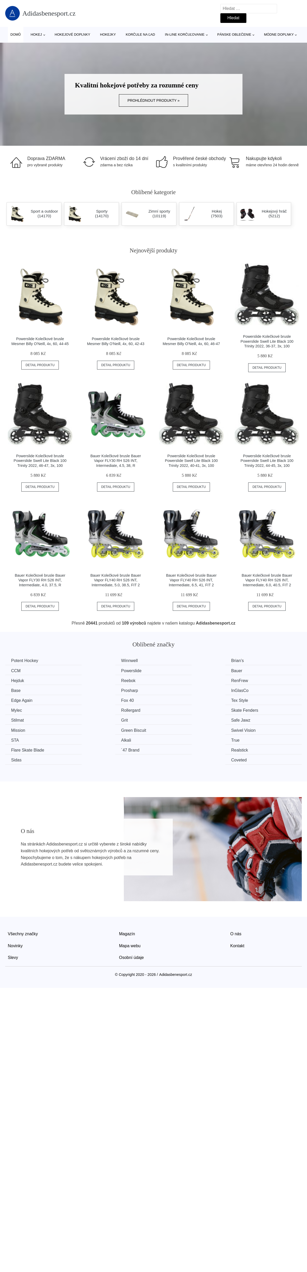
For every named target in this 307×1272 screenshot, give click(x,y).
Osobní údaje (131, 926)
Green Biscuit (176, 709)
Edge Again (22, 690)
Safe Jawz (21, 709)
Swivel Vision (252, 709)
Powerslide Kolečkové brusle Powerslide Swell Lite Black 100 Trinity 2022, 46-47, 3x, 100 (40, 461)
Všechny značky (23, 903)
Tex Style (172, 690)
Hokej (36, 34)
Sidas (169, 729)
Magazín (127, 903)
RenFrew (20, 680)
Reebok (247, 670)
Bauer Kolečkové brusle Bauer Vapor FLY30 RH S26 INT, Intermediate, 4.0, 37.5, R (40, 580)
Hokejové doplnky (72, 34)
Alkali (93, 719)
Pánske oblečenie (234, 34)
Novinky (15, 915)
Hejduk (170, 670)
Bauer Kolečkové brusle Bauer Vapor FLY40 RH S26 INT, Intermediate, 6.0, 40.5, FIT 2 (267, 580)
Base (92, 680)
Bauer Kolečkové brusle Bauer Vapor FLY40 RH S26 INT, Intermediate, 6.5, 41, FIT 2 (191, 580)
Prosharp (172, 680)
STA (16, 719)
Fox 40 (94, 690)
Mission (95, 709)
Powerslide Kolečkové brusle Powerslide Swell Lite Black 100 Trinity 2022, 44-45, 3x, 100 (266, 461)
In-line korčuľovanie (184, 34)
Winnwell (96, 660)
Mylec (245, 690)
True (168, 719)
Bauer (93, 670)
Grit (243, 700)
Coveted (248, 729)
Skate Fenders (101, 700)
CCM (245, 660)
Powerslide (22, 670)
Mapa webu (130, 915)
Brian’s (170, 660)
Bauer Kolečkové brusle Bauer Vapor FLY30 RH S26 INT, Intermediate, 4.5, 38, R (115, 461)
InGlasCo (249, 680)
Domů (15, 34)
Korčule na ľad (140, 34)
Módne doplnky (279, 34)
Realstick (96, 729)
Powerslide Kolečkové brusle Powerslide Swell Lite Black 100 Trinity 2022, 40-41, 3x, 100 (191, 461)
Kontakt (237, 915)
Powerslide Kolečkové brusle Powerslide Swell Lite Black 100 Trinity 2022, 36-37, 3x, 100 (266, 341)
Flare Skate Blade (256, 719)
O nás (235, 903)
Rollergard (21, 700)
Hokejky (108, 34)
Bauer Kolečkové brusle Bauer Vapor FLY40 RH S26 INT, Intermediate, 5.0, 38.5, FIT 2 (115, 580)
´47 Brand (21, 729)
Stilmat (170, 700)
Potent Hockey (25, 660)
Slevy (13, 926)
